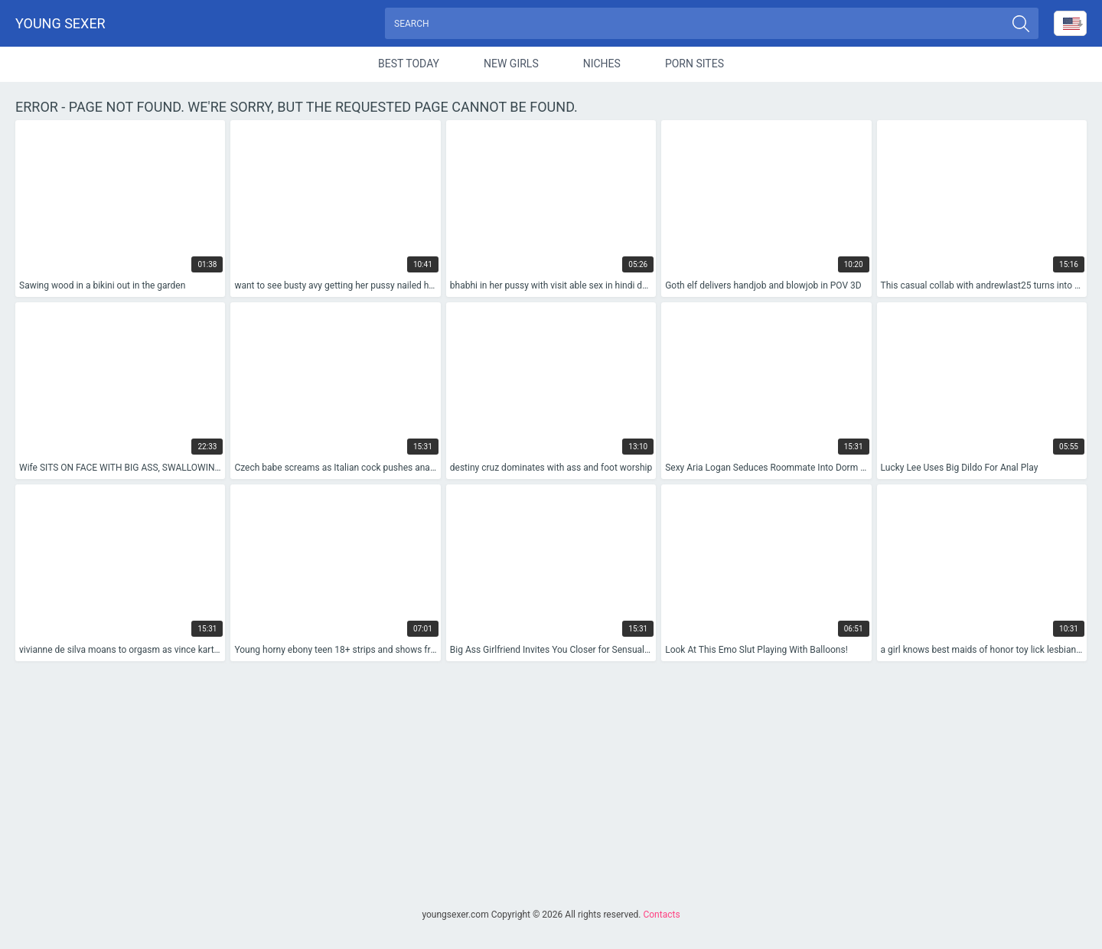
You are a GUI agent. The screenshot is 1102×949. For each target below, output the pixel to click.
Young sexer (60, 23)
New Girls (511, 64)
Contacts (661, 914)
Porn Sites (694, 64)
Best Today (408, 64)
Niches (602, 64)
